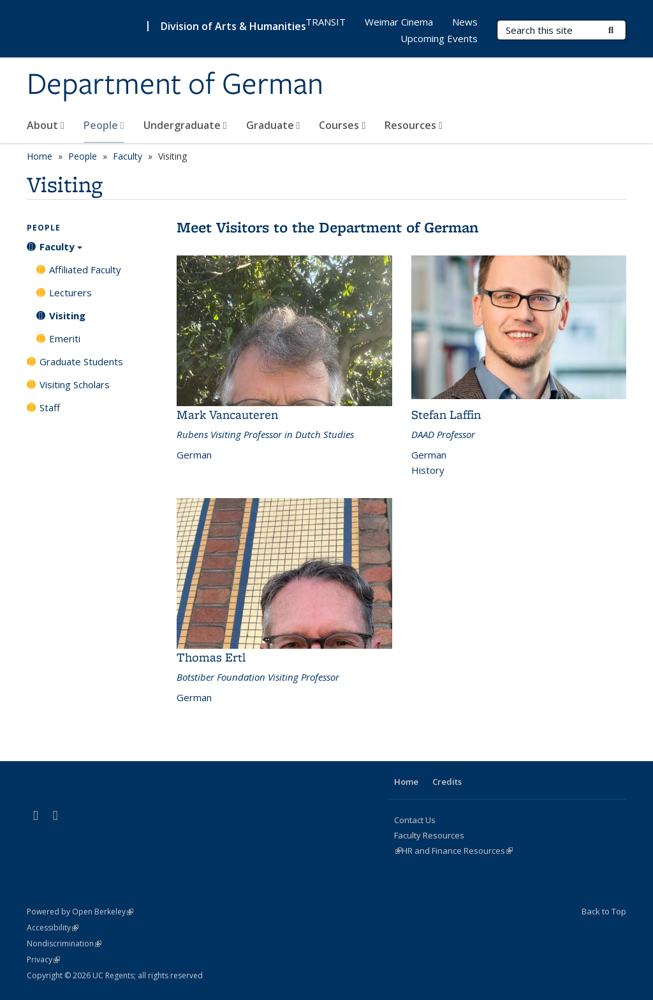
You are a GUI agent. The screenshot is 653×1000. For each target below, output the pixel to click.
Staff (50, 407)
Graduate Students (81, 361)
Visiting (67, 315)
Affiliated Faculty (85, 269)
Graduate (273, 125)
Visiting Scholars (75, 384)
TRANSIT (325, 21)
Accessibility (52, 927)
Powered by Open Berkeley (80, 911)
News (465, 21)
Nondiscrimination (64, 943)
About (45, 125)
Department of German (175, 85)
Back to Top (604, 911)
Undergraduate (185, 125)
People (104, 125)
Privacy (43, 959)
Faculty (127, 156)
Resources (414, 125)
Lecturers (70, 292)
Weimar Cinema (399, 21)
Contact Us (415, 820)
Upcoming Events (439, 38)
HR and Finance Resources (457, 850)
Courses (342, 125)
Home (39, 156)
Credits (447, 781)
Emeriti (64, 338)
